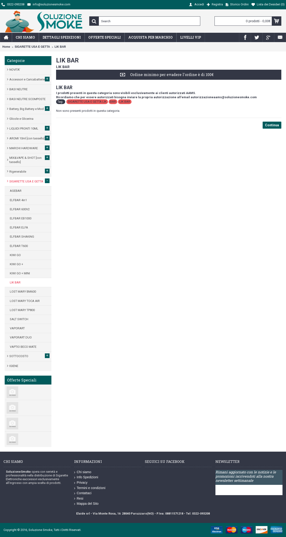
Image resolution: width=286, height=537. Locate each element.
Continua (272, 125)
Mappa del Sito (86, 504)
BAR (113, 101)
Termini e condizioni (89, 488)
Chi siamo (82, 472)
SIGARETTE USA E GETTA (32, 46)
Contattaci (82, 493)
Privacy (80, 483)
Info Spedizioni (86, 477)
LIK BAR (60, 46)
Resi (78, 499)
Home (6, 46)
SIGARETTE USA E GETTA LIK (87, 101)
